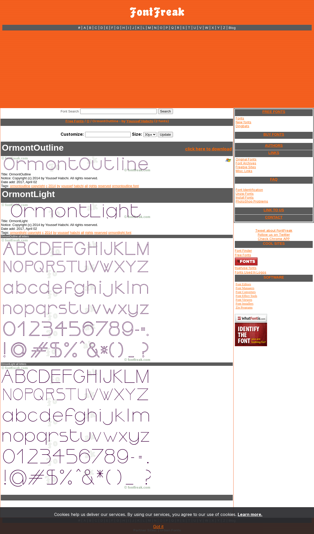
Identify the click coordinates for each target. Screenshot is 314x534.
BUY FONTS (273, 134)
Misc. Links (244, 171)
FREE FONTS (273, 112)
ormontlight (18, 232)
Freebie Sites (246, 167)
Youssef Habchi (139, 121)
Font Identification (249, 190)
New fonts (243, 122)
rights (93, 186)
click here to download (208, 148)
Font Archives (246, 163)
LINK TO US (273, 210)
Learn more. (250, 514)
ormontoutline (20, 186)
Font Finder (243, 251)
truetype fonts (246, 268)
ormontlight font (119, 232)
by (58, 186)
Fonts (240, 118)
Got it (158, 526)
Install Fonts (245, 197)
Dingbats (242, 126)
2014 (52, 186)
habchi (79, 186)
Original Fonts (246, 159)
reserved (104, 186)
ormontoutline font (125, 186)
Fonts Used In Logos (250, 272)
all (86, 186)
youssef (67, 186)
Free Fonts (74, 121)
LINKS (273, 153)
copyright (38, 186)
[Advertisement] (157, 69)
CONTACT (273, 217)
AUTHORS (274, 145)
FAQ (274, 179)
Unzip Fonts (245, 194)
